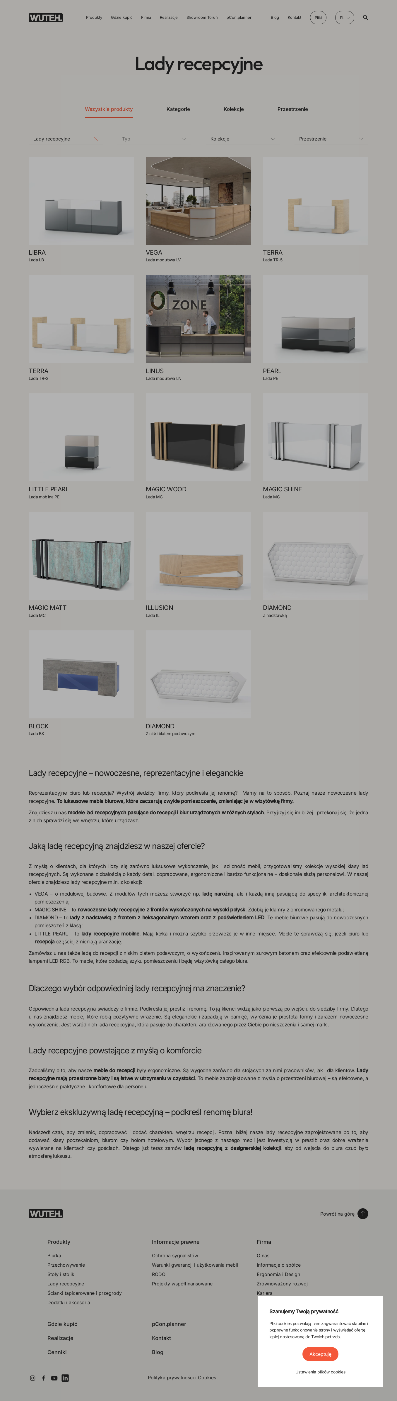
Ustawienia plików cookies (320, 1371)
